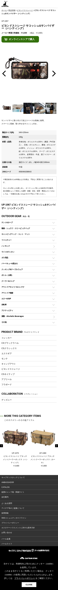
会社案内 (4, 497)
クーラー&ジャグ (7, 281)
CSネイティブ (8, 374)
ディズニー (6, 400)
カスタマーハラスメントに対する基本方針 (18, 528)
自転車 (3, 304)
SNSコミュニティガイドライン (13, 518)
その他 (3, 322)
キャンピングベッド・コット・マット (15, 234)
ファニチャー (6, 240)
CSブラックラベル (10, 343)
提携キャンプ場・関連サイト (12, 492)
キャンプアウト (8, 364)
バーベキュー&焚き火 (9, 263)
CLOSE (29, 585)
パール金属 (5, 539)
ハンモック (5, 246)
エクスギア (6, 353)
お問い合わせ (6, 533)
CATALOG (5, 487)
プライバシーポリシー (10, 523)
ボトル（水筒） (7, 275)
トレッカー (6, 338)
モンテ (4, 358)
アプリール (6, 379)
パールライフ (6, 544)
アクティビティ (7, 310)
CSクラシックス (9, 348)
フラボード (6, 384)
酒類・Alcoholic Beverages (12, 316)
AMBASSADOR (7, 482)
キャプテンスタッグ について (13, 477)
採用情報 (4, 513)
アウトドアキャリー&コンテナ (12, 287)
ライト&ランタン (7, 252)
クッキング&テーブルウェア (12, 269)
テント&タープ (7, 222)
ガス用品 (4, 257)
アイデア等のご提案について (12, 508)
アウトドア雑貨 (7, 293)
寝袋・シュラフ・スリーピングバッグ (15, 228)
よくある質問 (6, 503)
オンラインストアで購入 (22, 39)
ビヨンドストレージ (10, 369)
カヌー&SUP (6, 299)
